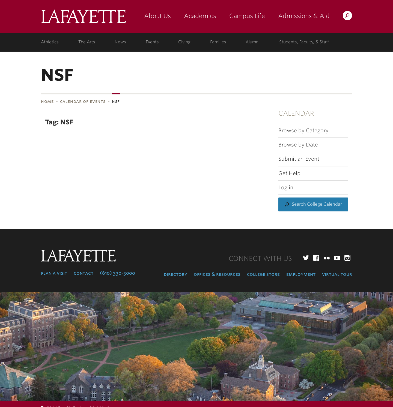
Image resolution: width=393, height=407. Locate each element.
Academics (200, 15)
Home (47, 101)
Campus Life (247, 15)
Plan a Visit (54, 273)
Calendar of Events (83, 101)
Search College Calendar (317, 204)
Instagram (347, 257)
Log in (285, 187)
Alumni (253, 42)
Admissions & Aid (304, 15)
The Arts (86, 42)
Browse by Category (303, 130)
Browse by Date (298, 145)
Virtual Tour (337, 274)
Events (152, 42)
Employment (300, 274)
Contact (83, 273)
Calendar (296, 113)
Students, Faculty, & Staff (304, 42)
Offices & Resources (217, 274)
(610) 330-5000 (117, 273)
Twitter (306, 257)
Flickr (326, 257)
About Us (157, 15)
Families (218, 42)
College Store (263, 274)
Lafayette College (83, 18)
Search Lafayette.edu (347, 16)
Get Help (289, 173)
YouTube (337, 257)
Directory (175, 274)
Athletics (50, 42)
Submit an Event (298, 159)
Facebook (316, 257)
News (120, 42)
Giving (184, 42)
